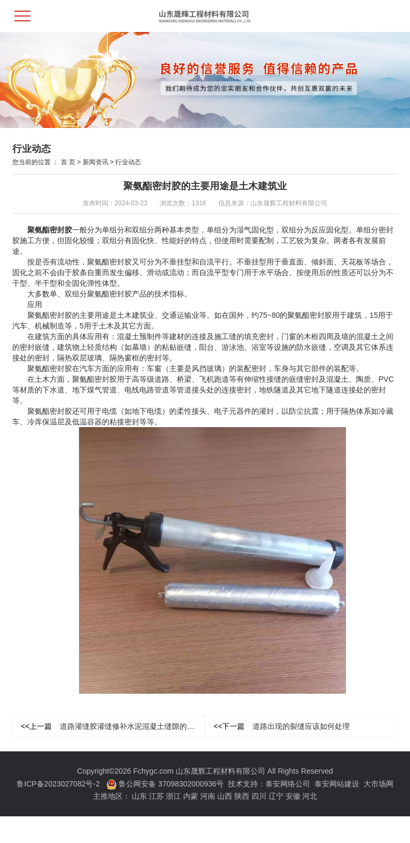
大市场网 (378, 784)
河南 (207, 796)
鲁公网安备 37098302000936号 (165, 784)
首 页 (68, 162)
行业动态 (128, 162)
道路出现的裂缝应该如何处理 (282, 726)
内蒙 (190, 796)
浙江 (173, 796)
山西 (224, 796)
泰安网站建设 (336, 784)
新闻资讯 (95, 162)
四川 (258, 796)
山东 (139, 796)
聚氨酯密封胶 (49, 230)
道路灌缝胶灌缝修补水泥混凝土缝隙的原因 (111, 726)
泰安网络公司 (287, 784)
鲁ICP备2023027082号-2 (58, 784)
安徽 (293, 796)
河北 (309, 796)
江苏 (156, 796)
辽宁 (276, 796)
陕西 (241, 796)
